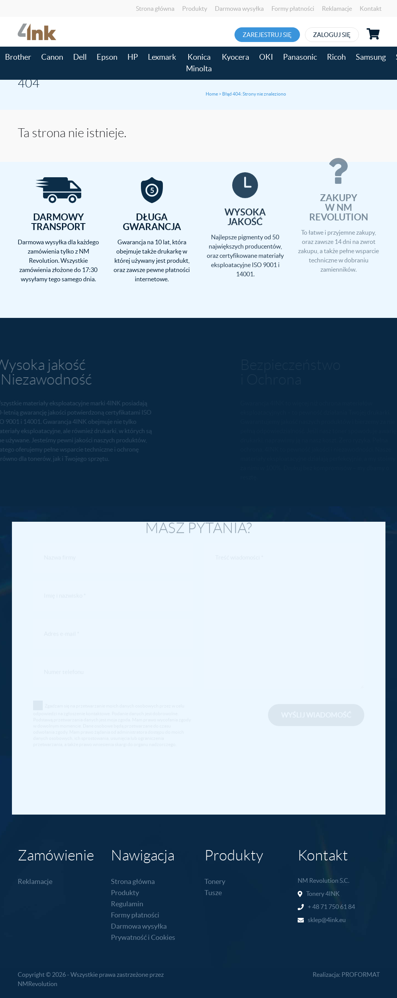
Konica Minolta (199, 63)
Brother (18, 57)
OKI (266, 57)
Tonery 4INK (323, 893)
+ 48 (314, 906)
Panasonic (300, 57)
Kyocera (235, 57)
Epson (107, 57)
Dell (80, 57)
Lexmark (162, 57)
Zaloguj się (343, 34)
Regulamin (127, 904)
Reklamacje (337, 8)
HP (132, 57)
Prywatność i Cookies (143, 937)
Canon (52, 57)
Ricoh (336, 57)
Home (212, 93)
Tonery (214, 881)
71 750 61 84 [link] (337, 906)
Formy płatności (292, 8)
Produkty (194, 8)
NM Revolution (318, 880)
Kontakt (371, 8)
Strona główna (155, 8)
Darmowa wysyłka (239, 8)
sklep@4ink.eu (327, 919)
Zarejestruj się (268, 34)
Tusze (213, 893)
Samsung (371, 57)
